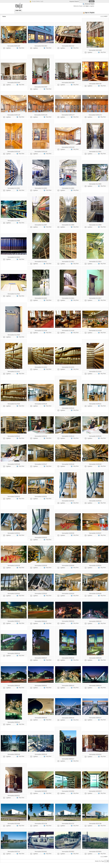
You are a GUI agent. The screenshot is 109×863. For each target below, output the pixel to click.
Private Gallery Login (37, 1)
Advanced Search (89, 4)
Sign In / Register (89, 12)
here (87, 6)
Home (4, 16)
